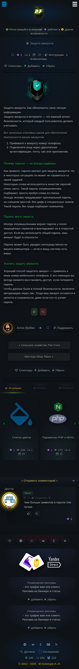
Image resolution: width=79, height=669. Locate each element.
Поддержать (64, 327)
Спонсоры (13, 66)
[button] (31, 468)
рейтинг (51, 29)
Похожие (39, 388)
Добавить (32, 66)
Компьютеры (39, 58)
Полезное (66, 388)
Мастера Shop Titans (39, 356)
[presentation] (4, 423)
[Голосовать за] (28, 514)
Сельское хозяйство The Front (39, 345)
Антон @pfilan (19, 328)
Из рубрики (13, 388)
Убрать (48, 66)
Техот (28, 493)
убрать (50, 599)
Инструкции (56, 54)
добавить (35, 599)
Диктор (9, 488)
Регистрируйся (17, 29)
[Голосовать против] (36, 514)
